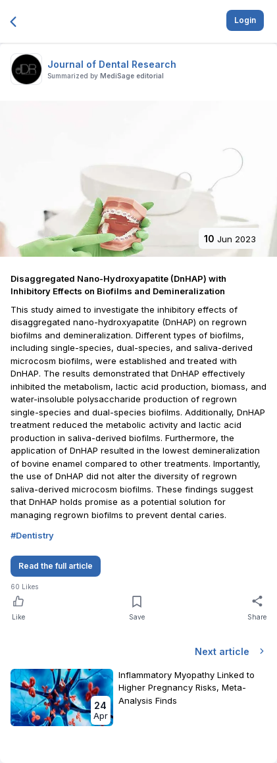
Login (245, 20)
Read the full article (55, 566)
